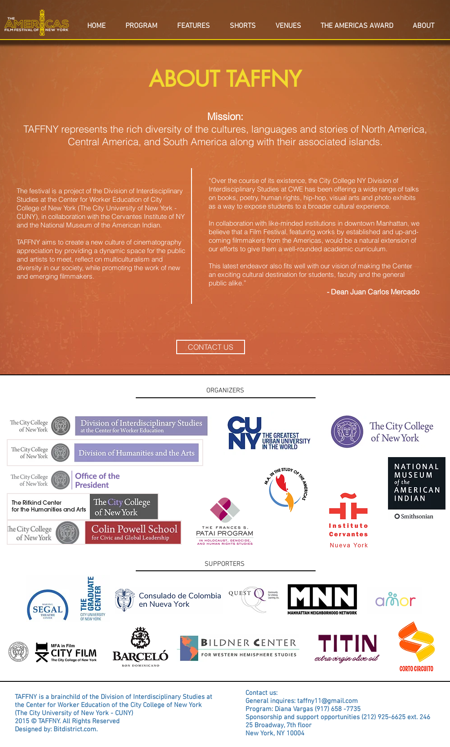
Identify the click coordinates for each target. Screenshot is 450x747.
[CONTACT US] (210, 347)
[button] (423, 22)
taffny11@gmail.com (327, 701)
